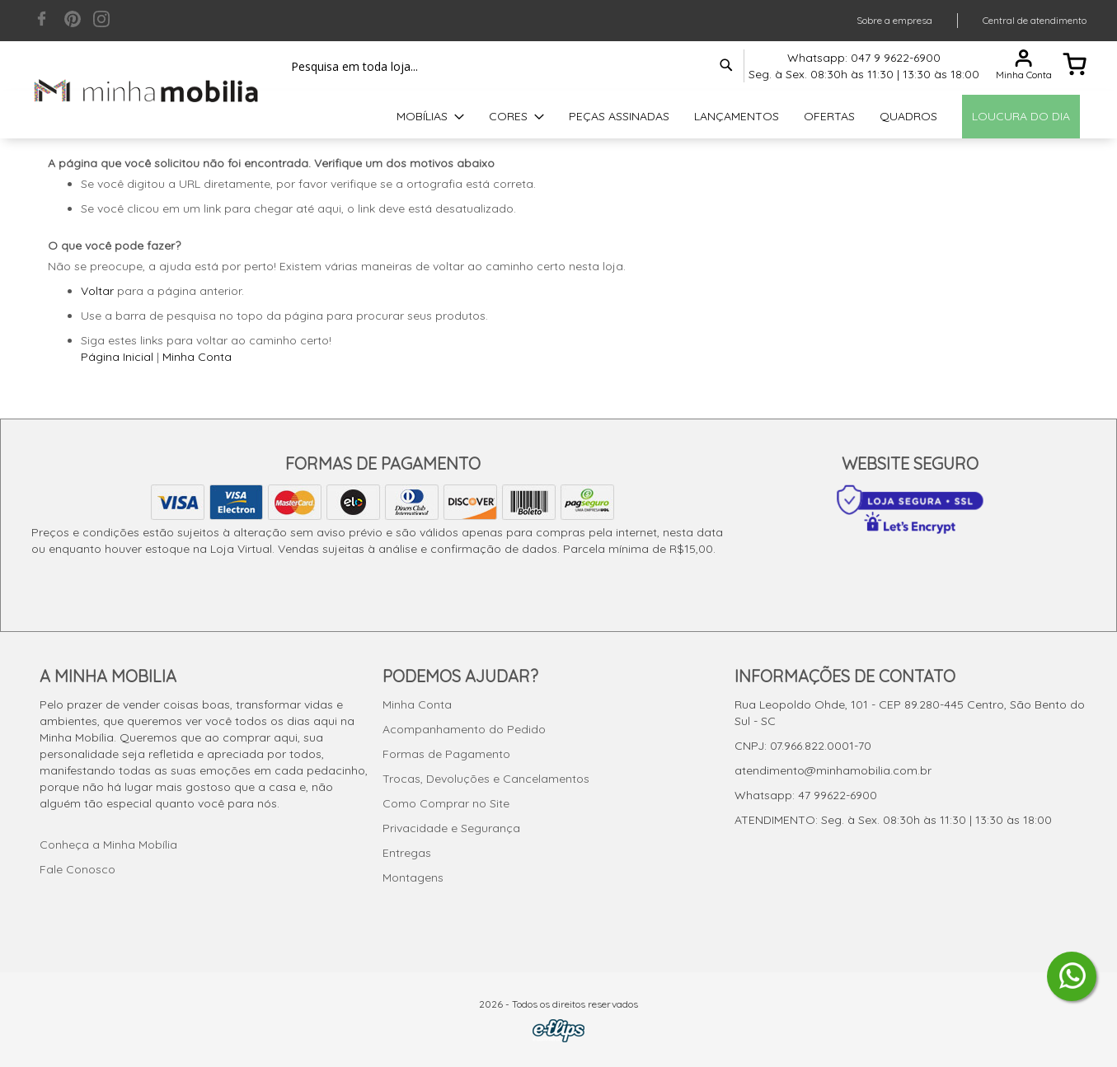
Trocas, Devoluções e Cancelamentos (486, 778)
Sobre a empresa (894, 20)
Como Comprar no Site (446, 803)
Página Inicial (117, 356)
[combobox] (509, 65)
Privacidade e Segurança (451, 828)
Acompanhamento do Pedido (464, 729)
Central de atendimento (1034, 20)
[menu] (558, 116)
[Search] (726, 65)
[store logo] (146, 90)
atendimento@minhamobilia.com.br (833, 770)
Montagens (413, 877)
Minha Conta (197, 356)
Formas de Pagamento (446, 753)
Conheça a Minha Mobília (108, 844)
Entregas (407, 852)
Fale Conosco (77, 869)
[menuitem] (430, 116)
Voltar (97, 290)
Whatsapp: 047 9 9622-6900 (864, 57)
